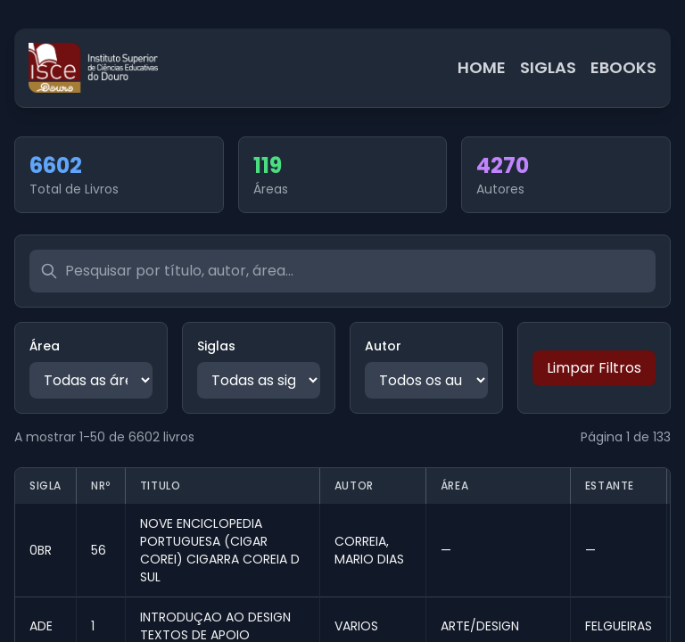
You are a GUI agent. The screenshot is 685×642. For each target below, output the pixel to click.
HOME (482, 67)
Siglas (216, 346)
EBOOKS (623, 67)
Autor (383, 346)
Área (44, 346)
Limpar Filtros (594, 368)
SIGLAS (548, 67)
